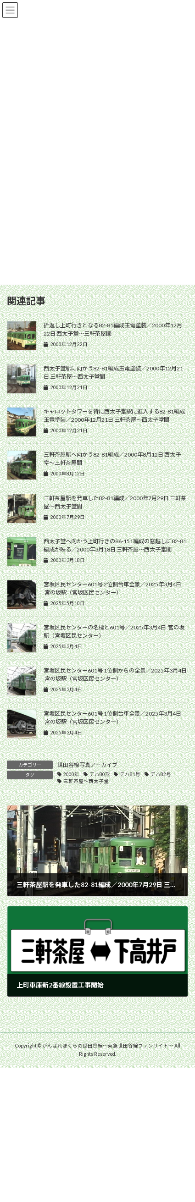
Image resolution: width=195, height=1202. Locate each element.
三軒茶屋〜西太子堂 (86, 781)
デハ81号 (130, 774)
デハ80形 (99, 774)
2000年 (71, 774)
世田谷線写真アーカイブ (87, 764)
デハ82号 (160, 774)
